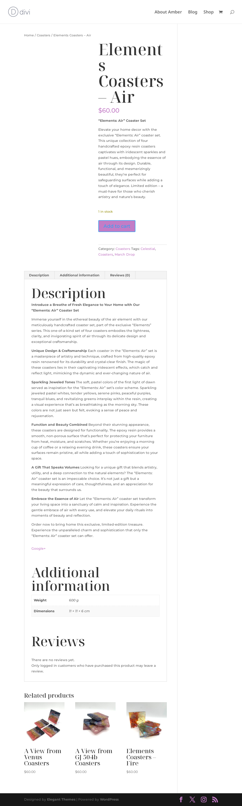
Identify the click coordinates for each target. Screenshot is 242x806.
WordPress (109, 799)
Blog (192, 12)
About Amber (168, 12)
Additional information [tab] (79, 275)
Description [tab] (39, 275)
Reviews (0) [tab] (120, 275)
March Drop (125, 254)
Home (29, 35)
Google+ (38, 548)
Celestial (148, 249)
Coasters (43, 35)
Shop (208, 12)
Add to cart (117, 226)
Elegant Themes (61, 799)
